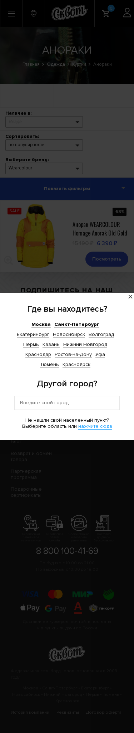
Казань (51, 344)
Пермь (31, 344)
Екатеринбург (33, 334)
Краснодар (38, 354)
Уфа (100, 354)
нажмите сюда (95, 426)
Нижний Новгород (85, 344)
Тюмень (49, 364)
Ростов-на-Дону (73, 354)
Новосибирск (69, 334)
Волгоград (101, 334)
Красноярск (76, 364)
